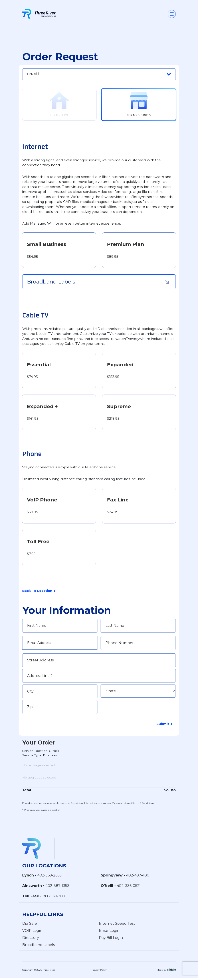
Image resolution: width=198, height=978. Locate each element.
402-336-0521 (129, 886)
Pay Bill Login (111, 937)
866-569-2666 (54, 896)
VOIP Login (32, 930)
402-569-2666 (49, 875)
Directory (30, 937)
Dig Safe (29, 923)
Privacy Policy (99, 969)
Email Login (109, 930)
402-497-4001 (138, 875)
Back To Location (38, 591)
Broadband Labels (38, 944)
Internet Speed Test (117, 923)
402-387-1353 (57, 886)
